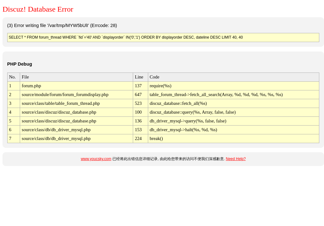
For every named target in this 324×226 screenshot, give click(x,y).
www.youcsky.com (96, 159)
